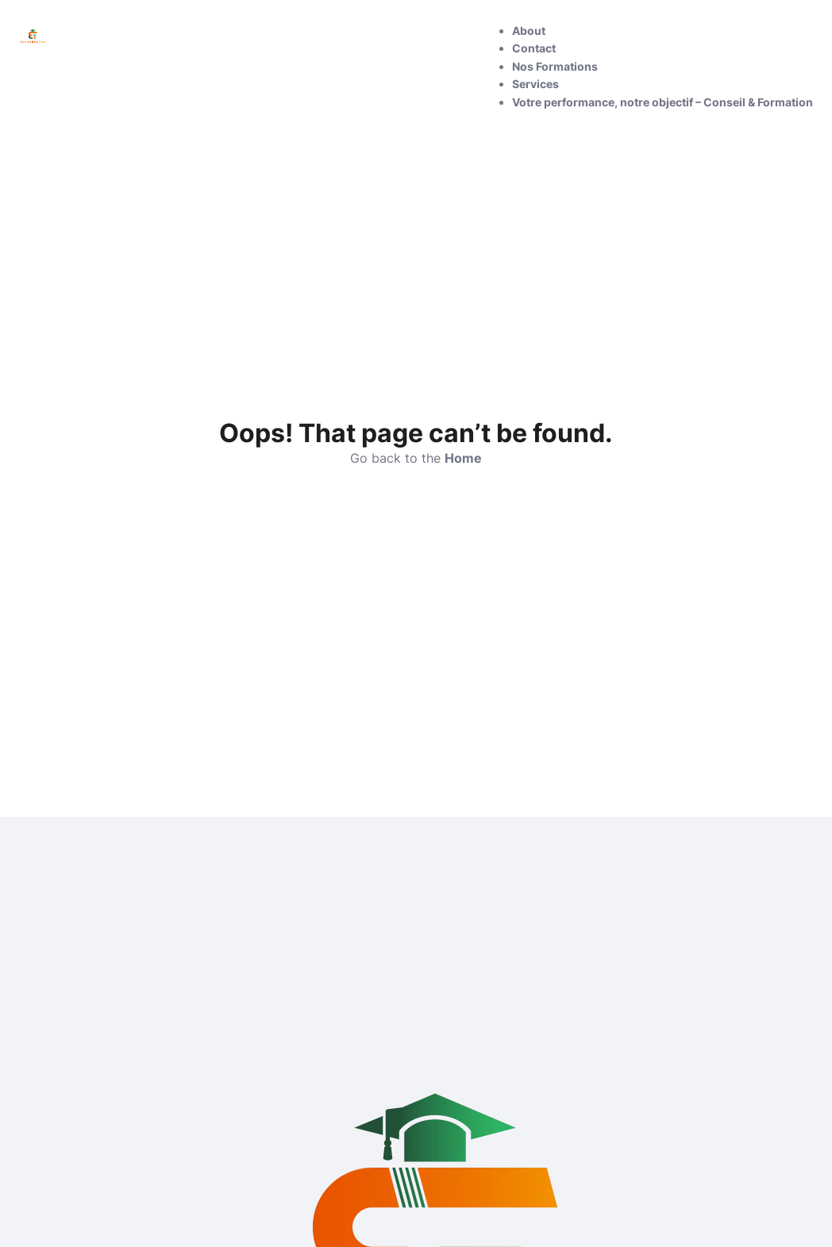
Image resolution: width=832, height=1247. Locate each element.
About (528, 30)
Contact (534, 48)
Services (535, 83)
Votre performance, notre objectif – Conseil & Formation (662, 102)
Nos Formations (555, 66)
